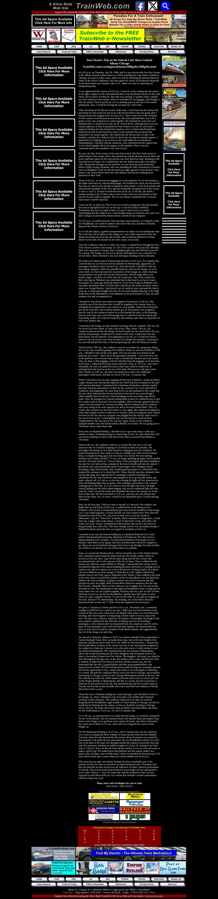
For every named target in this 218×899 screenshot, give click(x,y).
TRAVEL (142, 46)
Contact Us (85, 889)
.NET (108, 46)
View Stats (68, 892)
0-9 (84, 830)
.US (90, 46)
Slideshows (120, 52)
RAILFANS (159, 46)
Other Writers (126, 786)
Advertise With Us (102, 889)
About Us (73, 889)
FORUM (125, 46)
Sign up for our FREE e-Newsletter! (131, 889)
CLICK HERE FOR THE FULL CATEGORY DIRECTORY (119, 845)
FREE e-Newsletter (95, 52)
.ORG (73, 46)
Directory (172, 52)
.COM (56, 46)
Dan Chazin (112, 786)
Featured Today (69, 52)
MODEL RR (176, 46)
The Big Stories (146, 52)
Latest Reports (43, 52)
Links (126, 892)
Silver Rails (149, 892)
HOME (39, 46)
